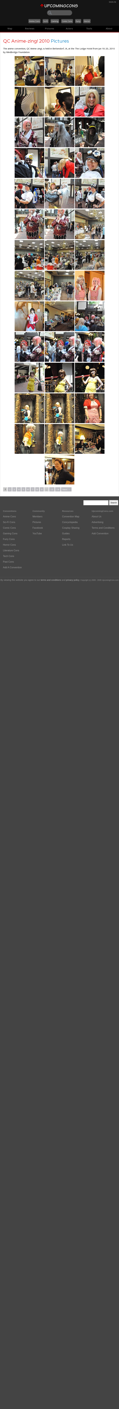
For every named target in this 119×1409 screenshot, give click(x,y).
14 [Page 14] (57, 489)
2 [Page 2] (9, 489)
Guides (66, 533)
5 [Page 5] (23, 489)
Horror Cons (9, 545)
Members (37, 516)
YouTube (37, 533)
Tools (89, 28)
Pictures (49, 28)
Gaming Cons (10, 533)
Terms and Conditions (103, 528)
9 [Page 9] (41, 489)
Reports (66, 539)
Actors (69, 28)
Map (10, 28)
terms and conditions (51, 580)
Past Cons (8, 562)
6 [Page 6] (28, 489)
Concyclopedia (70, 522)
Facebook (38, 528)
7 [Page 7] (32, 489)
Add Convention (100, 533)
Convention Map (70, 516)
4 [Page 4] (19, 489)
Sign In (112, 2)
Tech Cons (8, 556)
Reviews (29, 28)
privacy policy (72, 580)
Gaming (54, 21)
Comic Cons (67, 21)
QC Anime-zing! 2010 (26, 41)
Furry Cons (9, 539)
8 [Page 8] (37, 489)
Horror (87, 21)
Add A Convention (12, 567)
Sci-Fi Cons (9, 522)
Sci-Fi (45, 21)
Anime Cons (34, 21)
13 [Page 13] (52, 489)
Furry (78, 21)
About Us (96, 516)
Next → (66, 489)
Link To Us (67, 545)
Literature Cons (11, 550)
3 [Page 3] (14, 489)
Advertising (97, 522)
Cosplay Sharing (70, 528)
